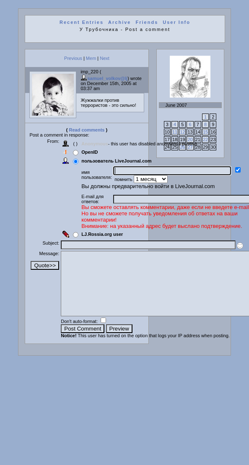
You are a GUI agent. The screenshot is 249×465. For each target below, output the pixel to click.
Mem (91, 58)
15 (205, 131)
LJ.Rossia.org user (102, 234)
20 (189, 139)
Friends (147, 22)
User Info (176, 22)
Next (104, 58)
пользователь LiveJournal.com (116, 160)
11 (174, 131)
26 (182, 147)
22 (205, 139)
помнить (124, 179)
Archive (119, 22)
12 (182, 131)
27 (189, 147)
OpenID (89, 152)
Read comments (87, 129)
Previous (73, 58)
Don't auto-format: (80, 333)
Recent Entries (82, 22)
